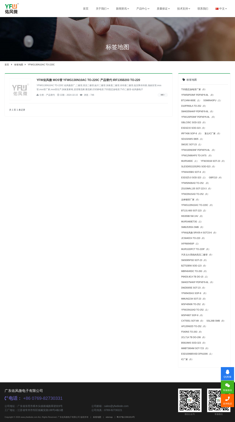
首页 (85, 8)
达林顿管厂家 (190, 199)
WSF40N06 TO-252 (193, 304)
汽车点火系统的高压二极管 (197, 254)
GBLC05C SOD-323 (194, 122)
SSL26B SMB (215, 321)
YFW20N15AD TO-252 (195, 194)
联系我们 (203, 8)
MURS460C (190, 161)
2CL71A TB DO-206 (193, 337)
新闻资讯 (122, 8)
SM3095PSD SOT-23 (194, 260)
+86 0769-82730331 (34, 398)
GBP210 (216, 177)
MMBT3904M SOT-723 (195, 348)
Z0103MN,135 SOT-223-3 (196, 188)
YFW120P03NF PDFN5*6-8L (198, 117)
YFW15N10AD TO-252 (195, 310)
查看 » (163, 95)
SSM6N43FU (212, 100)
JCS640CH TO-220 (193, 238)
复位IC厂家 (213, 133)
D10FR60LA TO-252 (194, 106)
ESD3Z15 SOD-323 (193, 128)
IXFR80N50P (190, 243)
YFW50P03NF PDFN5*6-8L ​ (198, 95)
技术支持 (183, 8)
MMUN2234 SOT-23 (194, 298)
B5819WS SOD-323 (194, 343)
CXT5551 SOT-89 (192, 321)
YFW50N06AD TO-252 (195, 183)
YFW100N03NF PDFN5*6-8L (198, 150)
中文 (221, 8)
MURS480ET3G (192, 221)
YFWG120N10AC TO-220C (197, 205)
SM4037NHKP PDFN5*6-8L (197, 282)
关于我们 (102, 8)
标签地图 (18, 64)
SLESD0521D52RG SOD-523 (198, 166)
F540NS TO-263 (192, 332)
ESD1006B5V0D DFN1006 (197, 354)
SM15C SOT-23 (191, 144)
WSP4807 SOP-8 (192, 315)
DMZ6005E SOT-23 (193, 287)
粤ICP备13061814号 (126, 417)
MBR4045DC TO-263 (194, 271)
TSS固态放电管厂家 (194, 89)
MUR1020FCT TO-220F (195, 249)
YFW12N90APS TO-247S (197, 155)
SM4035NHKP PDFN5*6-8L (197, 111)
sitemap (109, 417)
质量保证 (163, 8)
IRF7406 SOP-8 (192, 133)
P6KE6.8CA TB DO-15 (195, 276)
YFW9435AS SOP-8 (194, 293)
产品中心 (142, 8)
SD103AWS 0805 (192, 139)
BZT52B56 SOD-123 (194, 265)
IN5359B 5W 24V (192, 216)
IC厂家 (187, 359)
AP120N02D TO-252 (194, 326)
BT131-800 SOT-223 (194, 210)
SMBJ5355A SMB (192, 227)
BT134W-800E (191, 100)
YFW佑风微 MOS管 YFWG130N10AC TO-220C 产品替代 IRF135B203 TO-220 (88, 80)
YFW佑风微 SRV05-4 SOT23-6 (199, 232)
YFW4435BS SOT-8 (194, 172)
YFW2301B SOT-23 (213, 161)
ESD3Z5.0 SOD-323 (194, 177)
